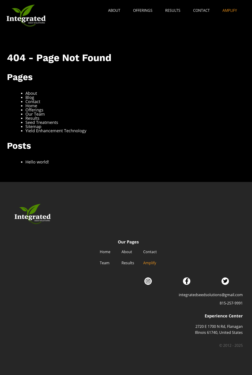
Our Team (35, 114)
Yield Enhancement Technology (55, 130)
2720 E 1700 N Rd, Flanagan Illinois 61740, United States (219, 329)
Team (104, 262)
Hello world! (37, 162)
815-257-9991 (231, 303)
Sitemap (33, 126)
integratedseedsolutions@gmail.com (211, 294)
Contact (201, 10)
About (114, 10)
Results (172, 10)
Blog (29, 97)
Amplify (229, 10)
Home (31, 105)
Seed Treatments (41, 122)
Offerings (142, 10)
